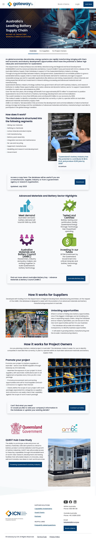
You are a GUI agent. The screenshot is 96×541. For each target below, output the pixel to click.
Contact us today (77, 408)
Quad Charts (39, 512)
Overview (33, 51)
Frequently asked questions (45, 525)
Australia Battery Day (76, 278)
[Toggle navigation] (3, 4)
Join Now (88, 4)
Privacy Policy (55, 537)
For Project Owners (59, 51)
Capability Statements (43, 509)
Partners (38, 516)
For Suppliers (44, 51)
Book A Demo (63, 4)
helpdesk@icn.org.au (71, 522)
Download (80, 182)
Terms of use (42, 537)
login (77, 4)
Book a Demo (70, 528)
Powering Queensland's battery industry (25, 464)
